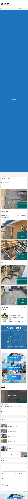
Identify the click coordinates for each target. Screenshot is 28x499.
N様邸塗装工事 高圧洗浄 (11, 436)
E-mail (15, 473)
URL (2, 478)
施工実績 (6, 404)
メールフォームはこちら (15, 341)
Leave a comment (10, 411)
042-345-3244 (15, 337)
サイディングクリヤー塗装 (11, 441)
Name (2, 473)
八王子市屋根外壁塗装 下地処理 (12, 426)
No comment (3, 411)
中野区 (6, 406)
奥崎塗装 (15, 406)
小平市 (20, 406)
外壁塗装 (11, 406)
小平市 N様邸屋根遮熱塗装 (11, 431)
